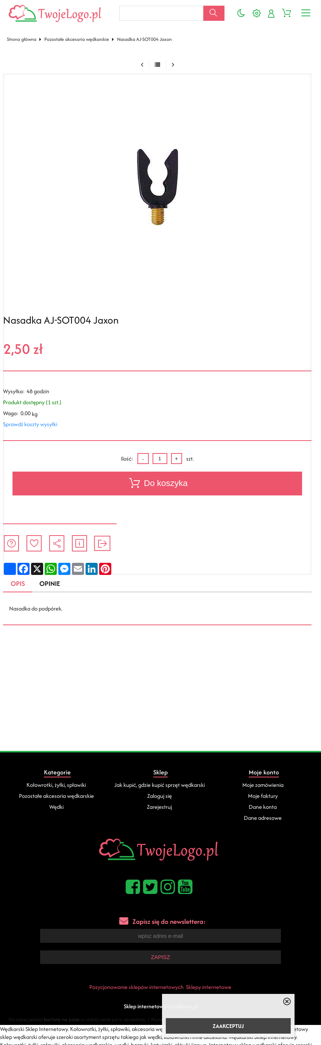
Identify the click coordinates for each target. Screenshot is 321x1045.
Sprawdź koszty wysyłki (30, 424)
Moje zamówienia (263, 785)
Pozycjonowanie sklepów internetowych (136, 986)
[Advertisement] (160, 694)
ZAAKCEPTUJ (228, 1026)
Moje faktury (263, 796)
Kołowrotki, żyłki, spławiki (56, 785)
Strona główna (21, 39)
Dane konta (263, 807)
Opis (18, 583)
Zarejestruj (159, 807)
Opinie (49, 583)
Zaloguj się (159, 796)
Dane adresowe (263, 818)
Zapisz (160, 957)
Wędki (56, 807)
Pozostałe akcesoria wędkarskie (76, 39)
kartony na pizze (61, 1018)
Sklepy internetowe (208, 986)
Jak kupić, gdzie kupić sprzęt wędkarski (159, 785)
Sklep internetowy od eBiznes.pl (161, 1005)
